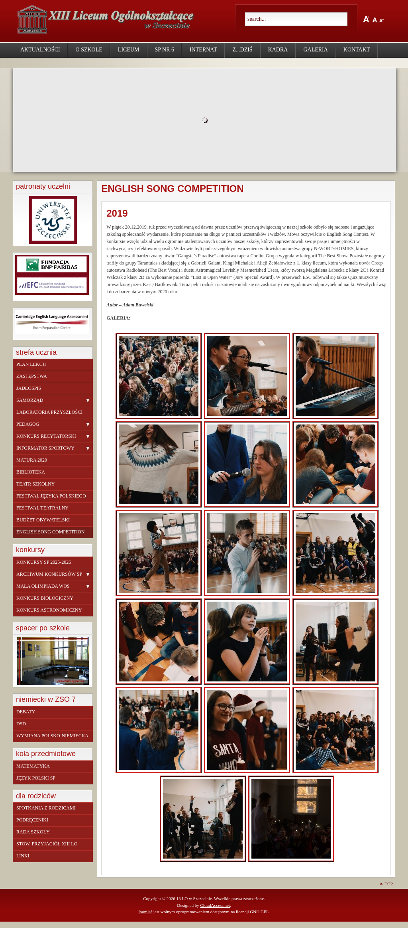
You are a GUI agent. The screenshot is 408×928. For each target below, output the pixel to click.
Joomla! (145, 911)
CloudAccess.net (215, 905)
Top (388, 883)
